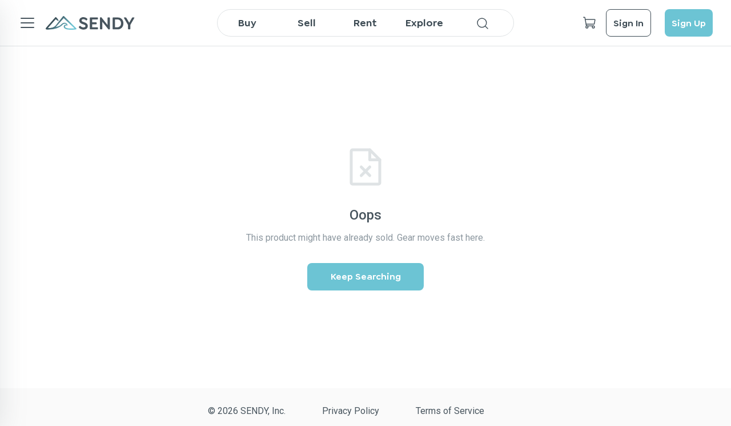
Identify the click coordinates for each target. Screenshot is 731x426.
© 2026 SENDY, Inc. (247, 410)
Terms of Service (450, 410)
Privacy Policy (350, 410)
